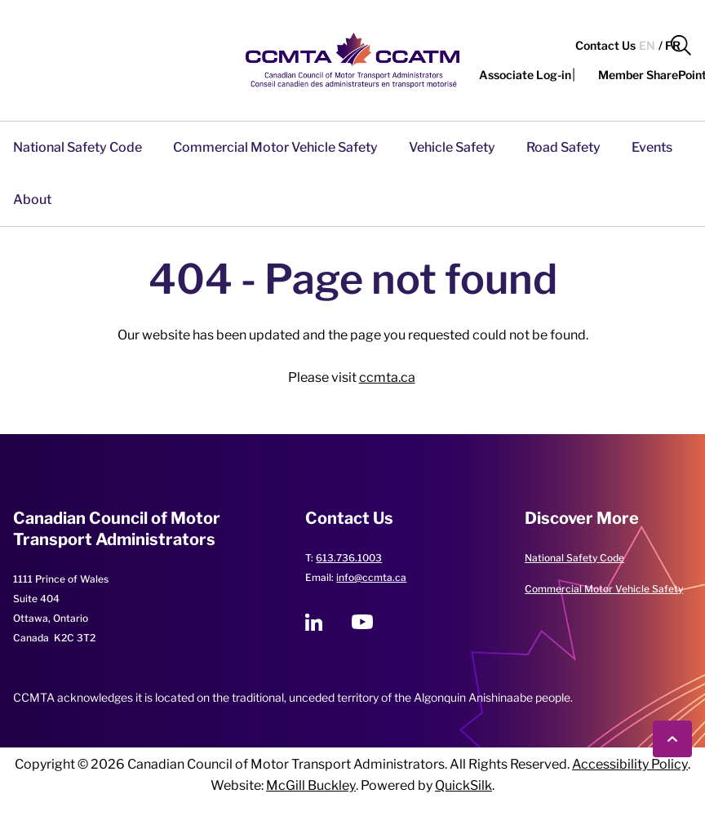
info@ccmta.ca (371, 577)
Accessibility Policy (630, 764)
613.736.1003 (349, 558)
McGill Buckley (311, 785)
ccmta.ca (387, 377)
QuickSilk (463, 785)
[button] (681, 45)
